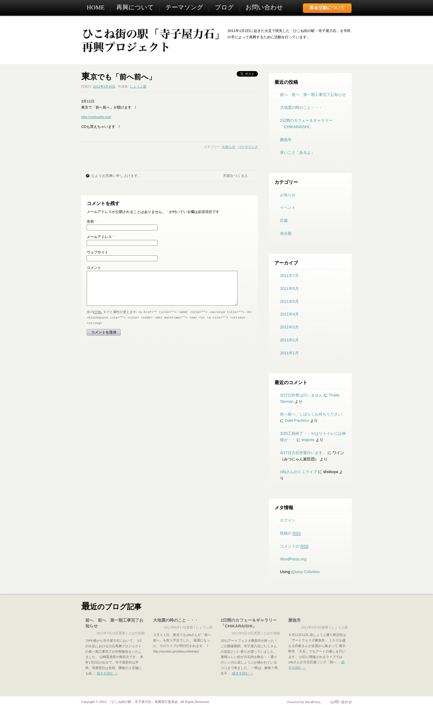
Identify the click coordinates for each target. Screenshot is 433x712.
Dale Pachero (297, 420)
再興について (135, 7)
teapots (308, 440)
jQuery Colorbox (305, 572)
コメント (94, 268)
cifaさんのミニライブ (298, 472)
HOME (96, 7)
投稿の (290, 533)
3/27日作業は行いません (301, 395)
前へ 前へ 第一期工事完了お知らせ (313, 94)
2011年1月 (289, 353)
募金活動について (327, 8)
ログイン (287, 520)
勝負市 (286, 139)
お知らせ (228, 147)
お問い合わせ (264, 7)
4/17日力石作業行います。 (303, 453)
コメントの (294, 546)
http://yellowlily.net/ (96, 117)
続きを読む (107, 673)
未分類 (286, 233)
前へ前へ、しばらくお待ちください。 (313, 414)
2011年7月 (289, 275)
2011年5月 (289, 301)
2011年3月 (289, 327)
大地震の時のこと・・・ (301, 107)
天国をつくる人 (235, 176)
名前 (91, 221)
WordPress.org (293, 559)
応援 (284, 220)
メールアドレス (100, 237)
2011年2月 (289, 340)
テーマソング (184, 7)
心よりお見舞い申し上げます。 (116, 176)
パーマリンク (248, 147)
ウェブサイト (97, 252)
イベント (287, 207)
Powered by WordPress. (304, 702)
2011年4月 (289, 314)
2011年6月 (289, 288)
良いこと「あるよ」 (297, 152)
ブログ (224, 7)
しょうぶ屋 (138, 86)
